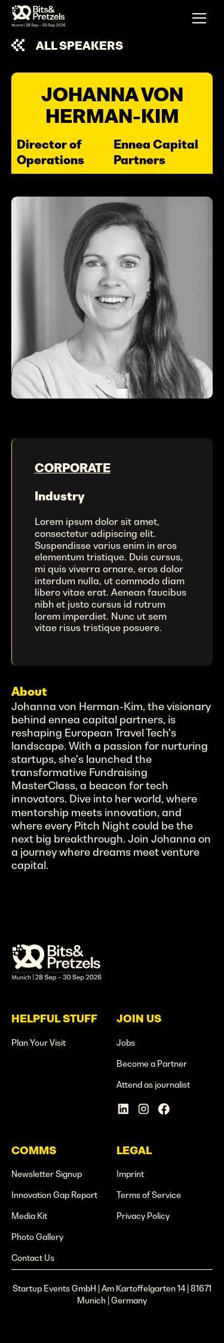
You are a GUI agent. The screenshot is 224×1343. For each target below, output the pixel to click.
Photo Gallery (37, 1237)
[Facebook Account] (164, 1109)
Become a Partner (151, 1064)
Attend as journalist (153, 1085)
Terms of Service (148, 1195)
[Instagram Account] (144, 1109)
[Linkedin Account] (123, 1109)
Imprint (130, 1174)
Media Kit (29, 1216)
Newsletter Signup (46, 1174)
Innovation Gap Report (54, 1195)
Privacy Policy (143, 1216)
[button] (199, 18)
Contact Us (32, 1258)
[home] (38, 18)
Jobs (125, 1043)
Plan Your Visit (38, 1043)
